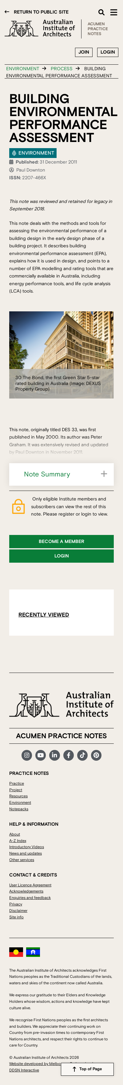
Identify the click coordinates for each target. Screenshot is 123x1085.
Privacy (15, 904)
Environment (22, 69)
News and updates (25, 853)
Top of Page (90, 1069)
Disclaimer (18, 910)
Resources (18, 796)
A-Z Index (17, 840)
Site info (16, 917)
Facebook (68, 755)
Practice (16, 783)
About (14, 834)
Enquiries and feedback (30, 897)
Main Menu (114, 12)
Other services (21, 859)
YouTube (40, 755)
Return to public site (41, 12)
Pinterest (96, 755)
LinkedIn (54, 755)
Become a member (61, 542)
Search (101, 12)
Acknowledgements (26, 891)
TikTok (82, 755)
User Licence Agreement (30, 885)
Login (108, 52)
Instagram (27, 755)
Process (62, 69)
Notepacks (18, 809)
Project (15, 789)
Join (83, 52)
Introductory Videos (26, 846)
